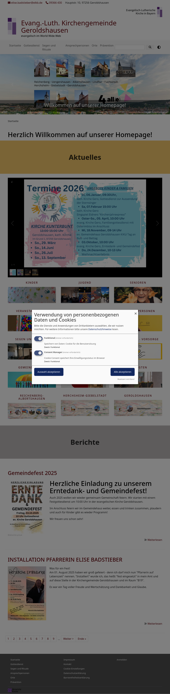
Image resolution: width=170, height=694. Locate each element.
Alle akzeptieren (122, 371)
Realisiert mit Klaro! (126, 379)
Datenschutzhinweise (100, 329)
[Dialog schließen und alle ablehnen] (135, 312)
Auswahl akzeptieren (49, 371)
